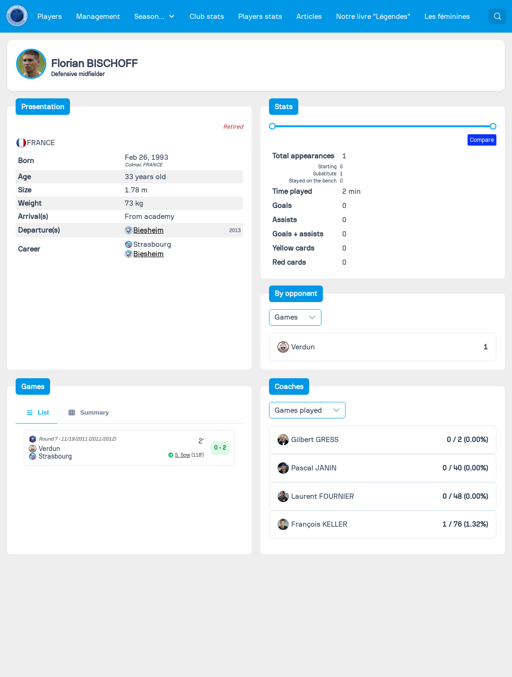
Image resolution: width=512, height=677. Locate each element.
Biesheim (148, 230)
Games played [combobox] (298, 410)
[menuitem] (50, 16)
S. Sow (182, 455)
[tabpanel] (129, 448)
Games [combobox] (286, 317)
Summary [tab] (89, 412)
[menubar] (253, 16)
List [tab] (38, 412)
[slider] (272, 126)
